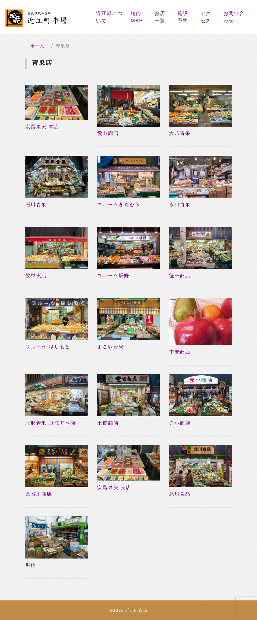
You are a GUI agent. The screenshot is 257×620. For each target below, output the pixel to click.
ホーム (37, 45)
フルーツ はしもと (47, 347)
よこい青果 (110, 347)
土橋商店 (108, 423)
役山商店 (108, 133)
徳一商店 (179, 275)
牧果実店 (36, 275)
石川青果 (36, 204)
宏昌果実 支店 (114, 487)
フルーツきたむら (118, 204)
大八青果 (179, 133)
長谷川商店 (38, 494)
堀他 (30, 565)
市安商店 (179, 352)
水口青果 (179, 204)
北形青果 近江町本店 (50, 423)
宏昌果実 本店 (42, 126)
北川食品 (179, 494)
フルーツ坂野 (113, 275)
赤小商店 (179, 423)
